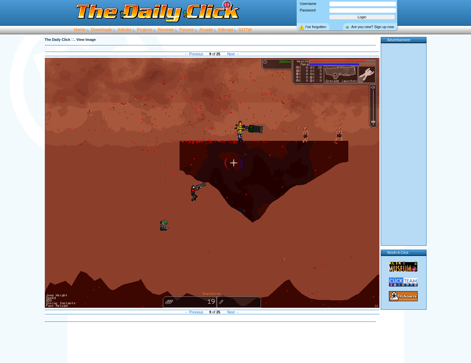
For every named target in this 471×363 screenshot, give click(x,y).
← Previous (194, 54)
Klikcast (225, 29)
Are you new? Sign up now (372, 27)
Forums (187, 29)
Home (80, 29)
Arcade (206, 29)
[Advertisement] (212, 342)
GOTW (245, 29)
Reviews (166, 29)
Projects (144, 29)
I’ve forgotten (315, 27)
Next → (233, 54)
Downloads (101, 29)
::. (73, 39)
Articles (124, 29)
